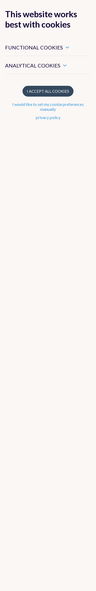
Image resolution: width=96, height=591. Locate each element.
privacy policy (48, 117)
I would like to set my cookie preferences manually (48, 107)
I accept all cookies (48, 91)
